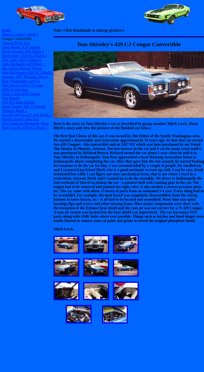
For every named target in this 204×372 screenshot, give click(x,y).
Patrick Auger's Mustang (20, 119)
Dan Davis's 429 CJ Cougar (23, 85)
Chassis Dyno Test (16, 43)
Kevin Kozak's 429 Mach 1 (23, 51)
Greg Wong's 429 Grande (21, 47)
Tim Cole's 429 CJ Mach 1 (22, 60)
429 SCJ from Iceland (18, 102)
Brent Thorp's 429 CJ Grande (24, 106)
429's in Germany (15, 90)
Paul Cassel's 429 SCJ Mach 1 (25, 128)
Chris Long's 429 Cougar (21, 94)
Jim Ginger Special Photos (22, 68)
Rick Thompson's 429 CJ (21, 81)
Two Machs (11, 98)
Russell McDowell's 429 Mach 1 (26, 115)
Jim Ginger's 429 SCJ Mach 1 (24, 56)
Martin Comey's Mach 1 (20, 34)
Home (6, 30)
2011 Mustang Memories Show (25, 123)
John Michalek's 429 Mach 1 (23, 64)
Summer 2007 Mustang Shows (25, 77)
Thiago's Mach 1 (14, 111)
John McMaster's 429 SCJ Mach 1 (27, 73)
